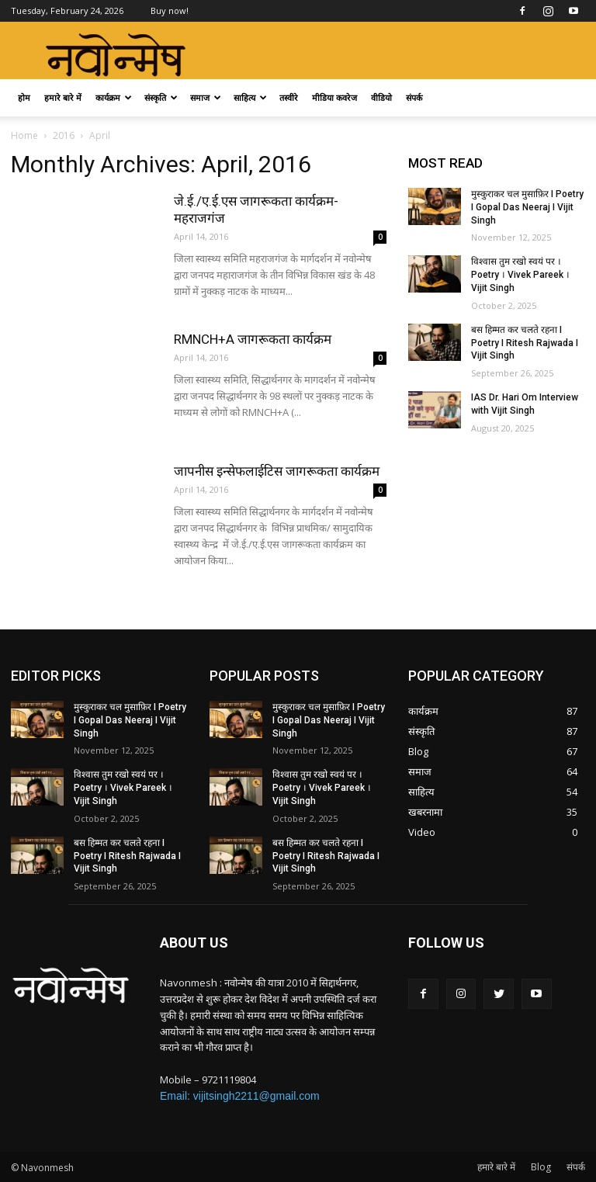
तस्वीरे (288, 97)
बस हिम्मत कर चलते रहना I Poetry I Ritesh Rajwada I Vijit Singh (524, 343)
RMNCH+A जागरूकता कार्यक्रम (252, 339)
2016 (63, 135)
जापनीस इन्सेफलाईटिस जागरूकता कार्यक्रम (276, 471)
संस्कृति (161, 97)
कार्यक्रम (113, 97)
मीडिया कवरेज (334, 97)
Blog (541, 1166)
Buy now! (170, 10)
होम (24, 97)
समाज (205, 97)
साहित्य (250, 97)
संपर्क (414, 97)
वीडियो (381, 97)
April (99, 135)
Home (24, 135)
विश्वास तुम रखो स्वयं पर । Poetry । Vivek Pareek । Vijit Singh (520, 274)
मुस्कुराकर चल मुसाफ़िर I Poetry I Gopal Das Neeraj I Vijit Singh (527, 207)
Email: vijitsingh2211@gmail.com (240, 1096)
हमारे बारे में (62, 97)
